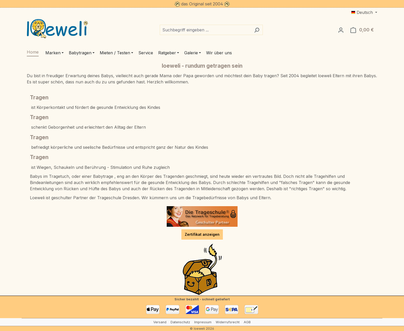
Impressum (203, 322)
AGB (247, 322)
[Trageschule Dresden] (202, 216)
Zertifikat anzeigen (202, 234)
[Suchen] (257, 30)
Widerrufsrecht (228, 322)
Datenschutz (180, 322)
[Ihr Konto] (341, 30)
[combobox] (205, 30)
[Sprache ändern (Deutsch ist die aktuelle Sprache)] (364, 12)
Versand (159, 322)
